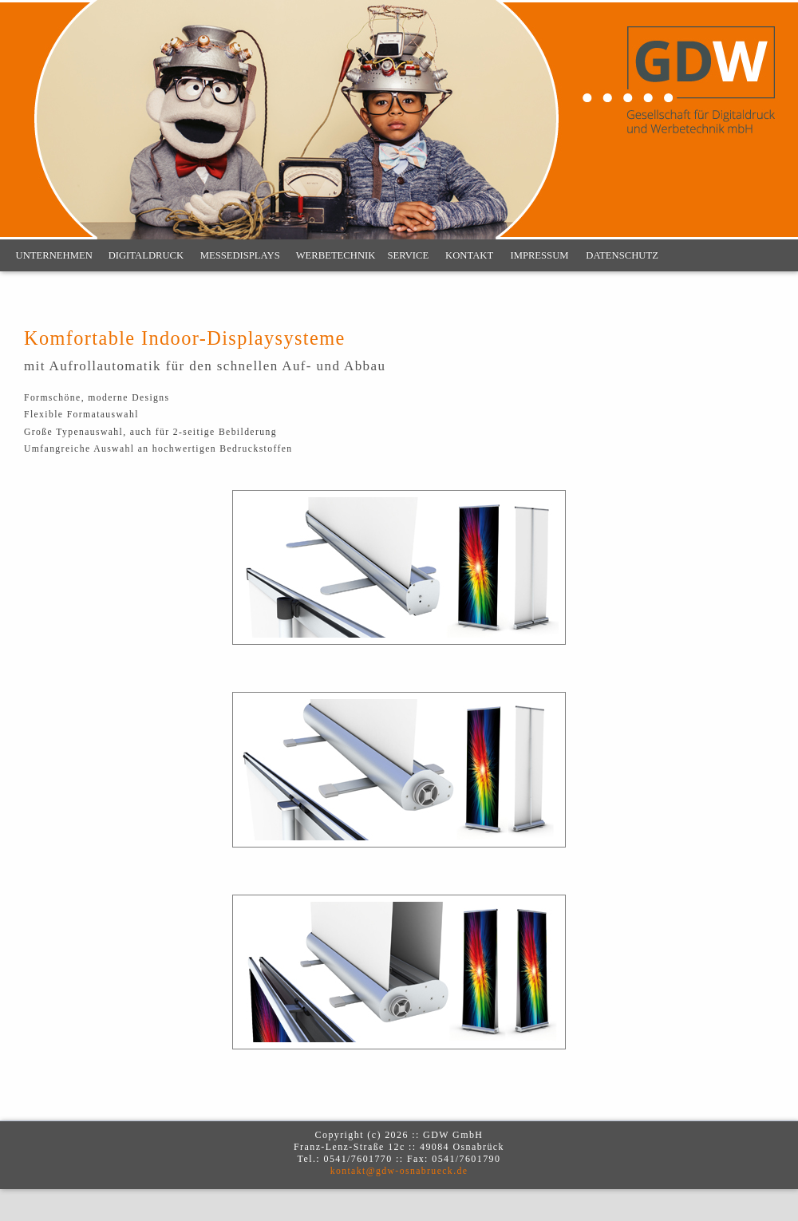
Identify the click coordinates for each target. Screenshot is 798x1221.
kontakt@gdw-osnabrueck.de (399, 1171)
